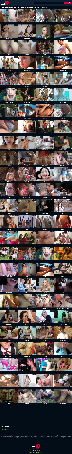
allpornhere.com (5, 429)
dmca (41, 452)
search (66, 3)
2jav (64, 437)
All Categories (21, 3)
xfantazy (38, 437)
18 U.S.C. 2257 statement (34, 452)
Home (14, 3)
